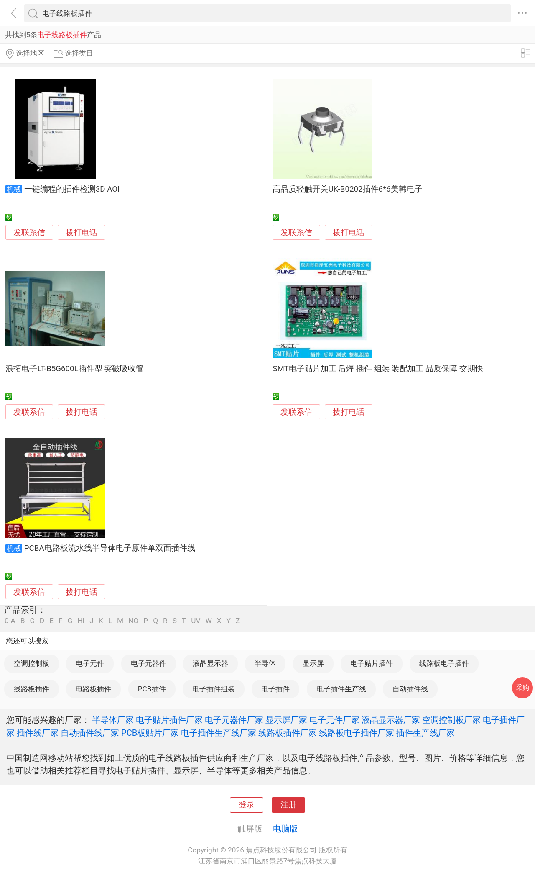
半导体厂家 (113, 720)
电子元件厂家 (334, 720)
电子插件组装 (213, 689)
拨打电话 (81, 232)
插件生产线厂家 (425, 733)
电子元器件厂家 (234, 720)
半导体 (265, 663)
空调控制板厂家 (451, 720)
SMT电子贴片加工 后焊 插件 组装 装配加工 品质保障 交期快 (378, 368)
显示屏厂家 (286, 720)
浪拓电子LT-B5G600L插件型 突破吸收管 (74, 368)
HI (80, 620)
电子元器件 (148, 663)
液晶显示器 (210, 663)
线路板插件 (31, 689)
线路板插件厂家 (287, 733)
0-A (10, 620)
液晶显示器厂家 (391, 720)
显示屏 (313, 663)
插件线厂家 (38, 733)
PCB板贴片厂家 (150, 733)
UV (195, 620)
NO (133, 620)
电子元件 (90, 663)
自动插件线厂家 (90, 733)
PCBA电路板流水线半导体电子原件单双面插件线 (109, 548)
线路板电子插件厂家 (356, 733)
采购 (522, 687)
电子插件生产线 (341, 689)
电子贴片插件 (371, 663)
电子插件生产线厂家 (218, 733)
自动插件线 (410, 689)
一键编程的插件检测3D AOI (72, 189)
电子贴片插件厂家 (169, 720)
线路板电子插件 (444, 663)
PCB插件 (152, 689)
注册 (288, 804)
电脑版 (285, 829)
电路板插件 (93, 689)
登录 (247, 804)
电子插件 (275, 689)
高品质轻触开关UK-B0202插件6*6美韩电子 (347, 189)
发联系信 (29, 232)
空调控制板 (31, 663)
